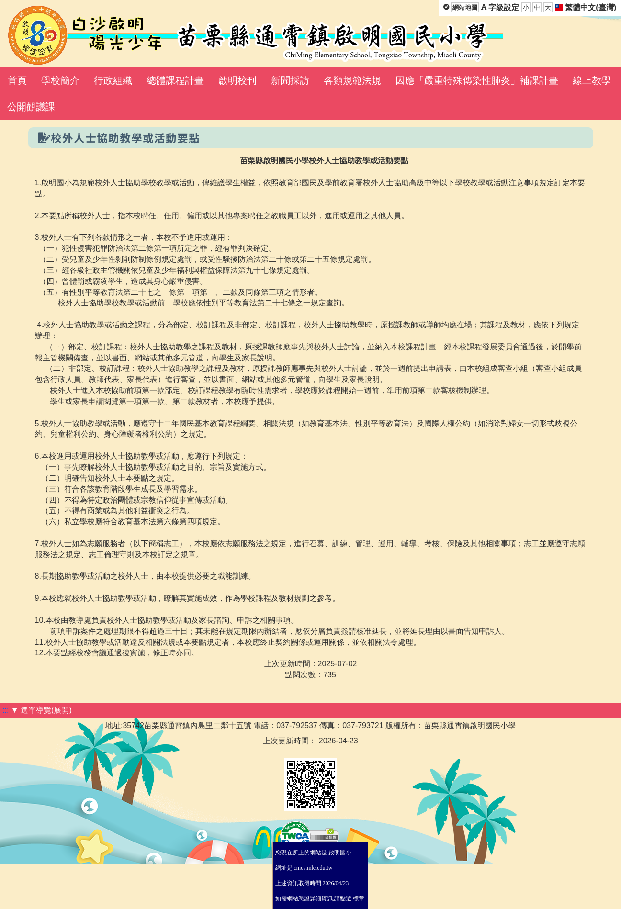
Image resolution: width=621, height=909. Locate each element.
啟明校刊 (237, 80)
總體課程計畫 (175, 80)
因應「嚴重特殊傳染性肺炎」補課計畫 (476, 80)
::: (5, 710)
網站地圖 (464, 7)
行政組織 (113, 80)
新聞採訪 (290, 80)
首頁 (17, 80)
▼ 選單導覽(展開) (41, 710)
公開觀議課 (31, 106)
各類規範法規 (352, 80)
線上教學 (592, 80)
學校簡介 (60, 80)
